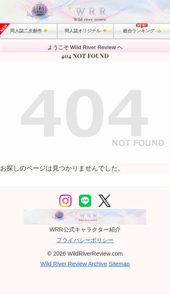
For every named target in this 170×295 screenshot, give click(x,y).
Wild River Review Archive (73, 264)
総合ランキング (142, 31)
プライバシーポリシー (85, 240)
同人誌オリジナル (85, 30)
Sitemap (119, 264)
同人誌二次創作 (28, 30)
